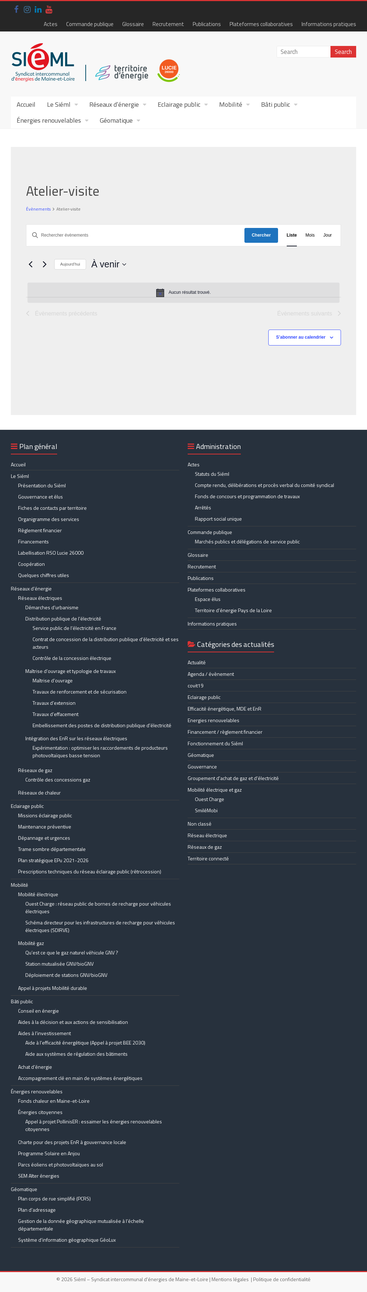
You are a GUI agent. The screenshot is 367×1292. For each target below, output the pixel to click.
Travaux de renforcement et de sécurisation (80, 691)
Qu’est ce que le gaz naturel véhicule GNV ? (71, 952)
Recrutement (168, 24)
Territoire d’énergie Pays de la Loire (233, 610)
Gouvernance (202, 766)
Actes (50, 24)
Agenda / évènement (211, 674)
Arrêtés (203, 507)
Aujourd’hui (70, 264)
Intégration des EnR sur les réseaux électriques (76, 738)
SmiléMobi (206, 810)
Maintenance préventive (44, 826)
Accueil (26, 104)
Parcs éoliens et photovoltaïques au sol (60, 1164)
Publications (207, 24)
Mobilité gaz (31, 943)
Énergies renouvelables (49, 120)
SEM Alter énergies (38, 1175)
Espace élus (208, 599)
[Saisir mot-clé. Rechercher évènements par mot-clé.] (135, 235)
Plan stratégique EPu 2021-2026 (53, 860)
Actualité (197, 662)
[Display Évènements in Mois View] (310, 235)
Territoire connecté (208, 858)
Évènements (38, 209)
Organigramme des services (48, 519)
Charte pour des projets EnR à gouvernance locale (72, 1142)
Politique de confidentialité (282, 1279)
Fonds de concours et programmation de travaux (247, 496)
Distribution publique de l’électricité (63, 618)
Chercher (261, 235)
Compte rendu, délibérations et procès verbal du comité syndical (264, 485)
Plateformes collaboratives (261, 24)
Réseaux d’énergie (114, 104)
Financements (33, 541)
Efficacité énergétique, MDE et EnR (224, 708)
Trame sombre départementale (52, 849)
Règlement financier (40, 530)
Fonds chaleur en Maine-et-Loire (54, 1101)
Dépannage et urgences (44, 838)
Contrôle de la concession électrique (72, 658)
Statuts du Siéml (212, 474)
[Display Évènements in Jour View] (327, 235)
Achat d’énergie (35, 1067)
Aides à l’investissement (44, 1033)
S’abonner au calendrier (300, 337)
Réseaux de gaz (35, 770)
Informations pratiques (329, 24)
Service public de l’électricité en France (74, 628)
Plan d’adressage (37, 1209)
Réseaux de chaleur (39, 792)
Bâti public (275, 104)
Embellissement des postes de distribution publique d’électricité (102, 725)
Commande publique (90, 24)
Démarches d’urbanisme (51, 607)
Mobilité (230, 104)
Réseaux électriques (40, 598)
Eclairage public (179, 104)
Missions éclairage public (45, 815)
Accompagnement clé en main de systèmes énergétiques (80, 1078)
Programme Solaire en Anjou (49, 1153)
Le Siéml (59, 104)
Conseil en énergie (38, 1010)
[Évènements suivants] (44, 264)
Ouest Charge (209, 799)
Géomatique (116, 120)
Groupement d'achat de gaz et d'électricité (233, 778)
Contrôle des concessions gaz (57, 779)
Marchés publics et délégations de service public (247, 541)
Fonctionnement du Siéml (215, 743)
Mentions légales (230, 1279)
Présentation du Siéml (42, 485)
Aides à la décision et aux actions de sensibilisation (73, 1022)
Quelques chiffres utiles (43, 575)
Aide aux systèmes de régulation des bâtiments (76, 1054)
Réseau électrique (207, 835)
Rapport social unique (218, 518)
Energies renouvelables (213, 720)
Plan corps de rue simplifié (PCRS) (54, 1198)
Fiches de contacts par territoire (52, 508)
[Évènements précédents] (30, 264)
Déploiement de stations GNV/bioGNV (66, 975)
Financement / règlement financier (225, 732)
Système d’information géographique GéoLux (67, 1240)
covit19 (196, 685)
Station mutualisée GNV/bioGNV (59, 963)
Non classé (200, 823)
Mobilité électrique (38, 894)
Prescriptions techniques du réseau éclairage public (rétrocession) (89, 871)
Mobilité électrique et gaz (215, 789)
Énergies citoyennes (40, 1112)
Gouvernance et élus (40, 496)
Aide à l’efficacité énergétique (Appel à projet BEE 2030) (85, 1042)
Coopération (31, 564)
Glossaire (133, 24)
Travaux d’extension (54, 703)
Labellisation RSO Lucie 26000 (51, 552)
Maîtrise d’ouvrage (53, 680)
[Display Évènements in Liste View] (292, 235)
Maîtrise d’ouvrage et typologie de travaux (70, 671)
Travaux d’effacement (55, 714)
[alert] (183, 293)
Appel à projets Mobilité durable (52, 988)
